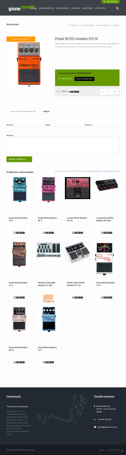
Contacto (100, 8)
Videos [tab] (46, 111)
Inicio (33, 8)
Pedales (116, 25)
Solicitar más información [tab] (23, 111)
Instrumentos (46, 8)
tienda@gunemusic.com (107, 427)
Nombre (10, 125)
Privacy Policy (96, 171)
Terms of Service (109, 171)
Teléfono (88, 125)
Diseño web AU (114, 450)
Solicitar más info (84, 79)
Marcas (102, 450)
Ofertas (75, 8)
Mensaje (10, 135)
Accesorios (63, 8)
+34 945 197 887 (104, 419)
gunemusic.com (28, 450)
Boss (71, 91)
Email (48, 125)
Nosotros (87, 8)
